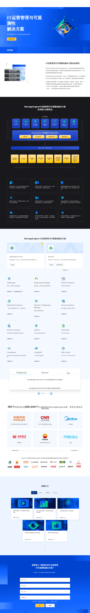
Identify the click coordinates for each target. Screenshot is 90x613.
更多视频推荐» (76, 448)
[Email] (45, 589)
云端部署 (51, 262)
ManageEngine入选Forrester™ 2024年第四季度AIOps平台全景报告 (45, 377)
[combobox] (45, 595)
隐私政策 (49, 599)
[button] (40, 603)
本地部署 (25, 262)
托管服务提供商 (59, 262)
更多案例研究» (14, 448)
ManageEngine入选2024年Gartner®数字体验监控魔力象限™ (45, 385)
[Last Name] (45, 577)
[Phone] (45, 583)
